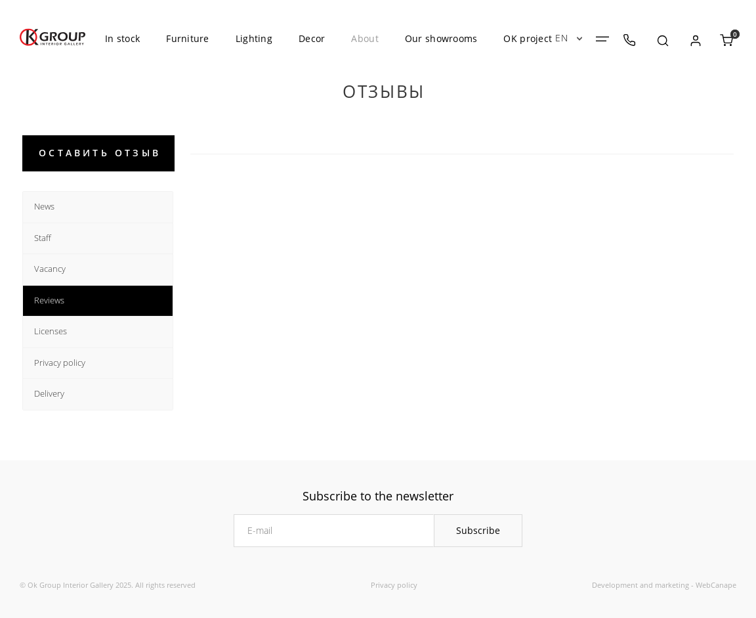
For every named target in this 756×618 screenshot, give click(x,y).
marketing (672, 585)
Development (615, 585)
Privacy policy (394, 585)
